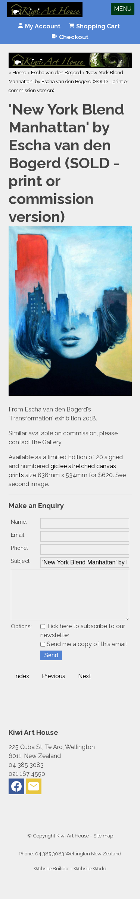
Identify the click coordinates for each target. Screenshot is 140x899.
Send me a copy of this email (83, 654)
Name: (19, 522)
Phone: (19, 548)
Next (84, 686)
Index (21, 686)
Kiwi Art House (72, 846)
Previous (53, 686)
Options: (21, 636)
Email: (18, 535)
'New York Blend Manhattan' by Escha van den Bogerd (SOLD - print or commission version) (68, 81)
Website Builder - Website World (70, 879)
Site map (103, 846)
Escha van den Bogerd (56, 72)
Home (19, 72)
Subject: (21, 561)
